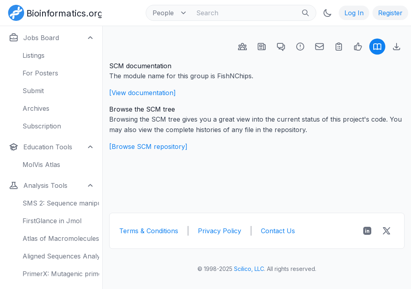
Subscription (41, 126)
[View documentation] (142, 93)
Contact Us (278, 231)
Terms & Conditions (148, 231)
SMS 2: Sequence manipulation (60, 203)
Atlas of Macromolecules (60, 238)
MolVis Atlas (41, 165)
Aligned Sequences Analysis (60, 256)
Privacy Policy (219, 231)
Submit (33, 91)
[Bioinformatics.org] (53, 12)
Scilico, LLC (249, 268)
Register (390, 13)
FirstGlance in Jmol (51, 221)
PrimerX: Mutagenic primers (60, 274)
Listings (33, 55)
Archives (35, 108)
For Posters (40, 73)
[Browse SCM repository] (148, 146)
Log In (354, 13)
